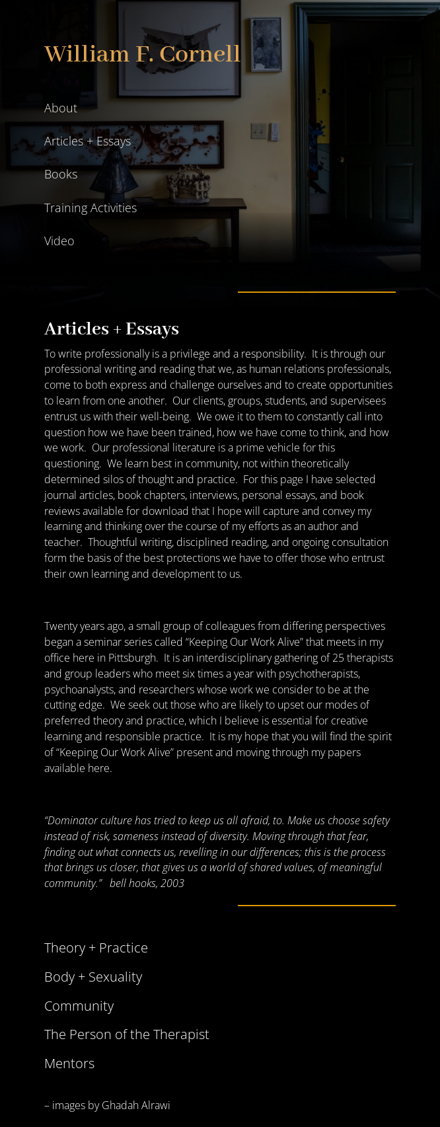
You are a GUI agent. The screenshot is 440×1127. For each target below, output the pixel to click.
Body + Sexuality (93, 977)
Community (79, 1006)
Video (59, 241)
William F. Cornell (142, 55)
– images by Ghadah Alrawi (107, 1105)
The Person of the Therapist (126, 1034)
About (60, 108)
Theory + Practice (96, 947)
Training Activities (90, 207)
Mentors (69, 1063)
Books (60, 174)
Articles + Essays (87, 141)
